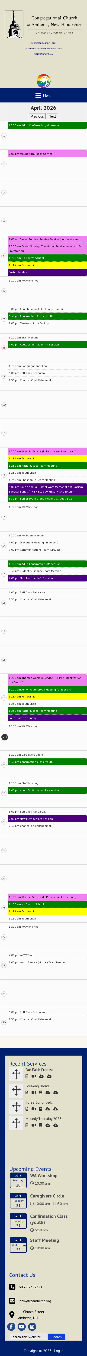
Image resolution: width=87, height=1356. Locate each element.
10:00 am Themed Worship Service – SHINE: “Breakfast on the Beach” (45, 680)
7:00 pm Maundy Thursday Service (30, 153)
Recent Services (27, 1063)
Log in (58, 1350)
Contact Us (22, 1275)
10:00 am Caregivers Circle (26, 754)
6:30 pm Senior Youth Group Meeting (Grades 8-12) (41, 498)
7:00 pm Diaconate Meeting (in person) (33, 542)
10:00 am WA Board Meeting (27, 535)
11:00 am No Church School (26, 258)
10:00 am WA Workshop (24, 280)
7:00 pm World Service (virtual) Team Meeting (37, 962)
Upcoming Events (30, 1169)
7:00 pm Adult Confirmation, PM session (34, 344)
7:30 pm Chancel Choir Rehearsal (30, 380)
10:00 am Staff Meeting (24, 337)
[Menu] (43, 95)
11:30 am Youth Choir (22, 472)
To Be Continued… (40, 1102)
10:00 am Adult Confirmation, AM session (35, 125)
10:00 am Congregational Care (28, 366)
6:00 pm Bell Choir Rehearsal (27, 373)
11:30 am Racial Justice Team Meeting (33, 465)
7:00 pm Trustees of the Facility (29, 323)
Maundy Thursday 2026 (43, 1118)
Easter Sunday (18, 272)
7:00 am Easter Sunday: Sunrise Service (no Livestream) (44, 239)
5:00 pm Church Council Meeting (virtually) (36, 309)
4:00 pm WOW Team (21, 955)
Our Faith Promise (40, 1069)
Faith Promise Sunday (22, 718)
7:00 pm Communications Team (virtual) (34, 549)
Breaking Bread (37, 1086)
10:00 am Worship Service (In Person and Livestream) (42, 451)
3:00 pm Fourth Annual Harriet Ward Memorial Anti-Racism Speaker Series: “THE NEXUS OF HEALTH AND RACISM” (46, 489)
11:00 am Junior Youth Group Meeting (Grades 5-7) (40, 689)
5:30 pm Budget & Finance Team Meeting (35, 571)
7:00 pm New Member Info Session (31, 578)
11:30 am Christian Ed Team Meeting (32, 480)
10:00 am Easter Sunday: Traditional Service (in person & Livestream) (45, 248)
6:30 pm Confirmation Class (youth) (31, 316)
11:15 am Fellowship (22, 265)
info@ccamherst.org (35, 1301)
